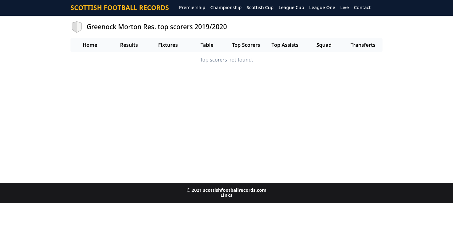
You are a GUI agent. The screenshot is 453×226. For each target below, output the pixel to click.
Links (226, 195)
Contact (362, 7)
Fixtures (168, 44)
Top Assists (284, 44)
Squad (324, 44)
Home (90, 44)
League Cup (291, 7)
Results (129, 44)
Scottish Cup (260, 7)
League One (322, 7)
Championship (226, 7)
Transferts (362, 44)
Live (344, 7)
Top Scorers (246, 44)
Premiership (192, 7)
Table (206, 44)
